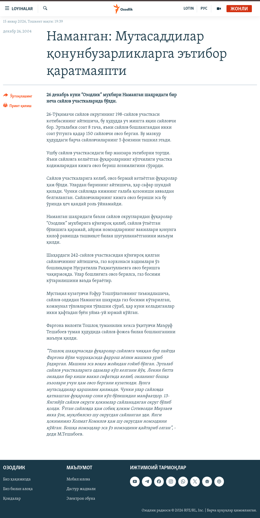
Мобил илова (78, 479)
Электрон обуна (81, 499)
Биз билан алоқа (18, 489)
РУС (204, 9)
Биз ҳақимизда (17, 479)
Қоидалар (12, 499)
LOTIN (189, 9)
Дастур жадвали (81, 489)
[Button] (17, 97)
